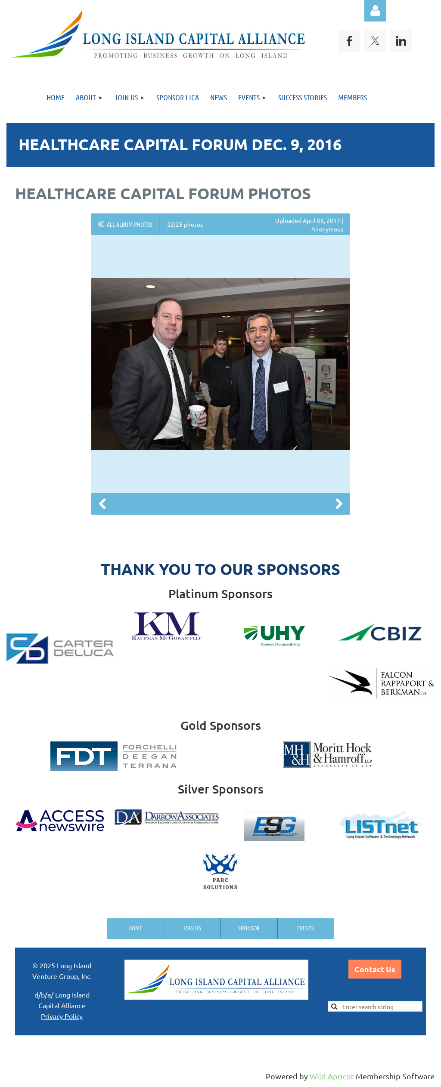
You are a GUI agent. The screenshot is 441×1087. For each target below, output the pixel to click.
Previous (102, 504)
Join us (192, 928)
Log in (375, 11)
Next (339, 504)
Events (305, 928)
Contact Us (374, 969)
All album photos (129, 224)
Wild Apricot (332, 1076)
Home (135, 928)
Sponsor (249, 928)
